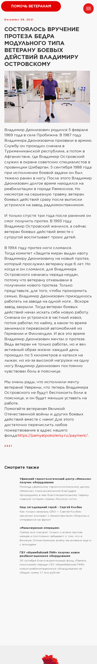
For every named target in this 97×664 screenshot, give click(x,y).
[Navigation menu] (88, 8)
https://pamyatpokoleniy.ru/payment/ (53, 435)
